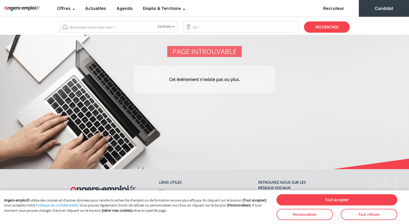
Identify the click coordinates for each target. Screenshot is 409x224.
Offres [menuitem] (64, 8)
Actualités (95, 8)
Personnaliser (305, 214)
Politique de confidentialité (57, 205)
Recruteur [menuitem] (333, 8)
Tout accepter (337, 199)
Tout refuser (369, 214)
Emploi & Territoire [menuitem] (162, 8)
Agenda (125, 8)
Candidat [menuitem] (384, 8)
